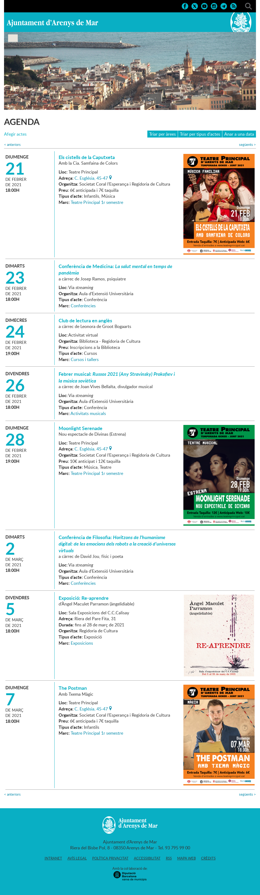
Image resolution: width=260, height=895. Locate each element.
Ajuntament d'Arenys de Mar (52, 23)
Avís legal (77, 858)
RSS (169, 858)
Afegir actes (15, 134)
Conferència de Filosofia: (117, 544)
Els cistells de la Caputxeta (87, 157)
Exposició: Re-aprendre (84, 597)
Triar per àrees (162, 134)
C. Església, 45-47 (91, 177)
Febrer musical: (117, 377)
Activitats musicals (88, 413)
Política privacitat (110, 858)
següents (247, 144)
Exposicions (82, 643)
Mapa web (186, 858)
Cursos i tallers (85, 359)
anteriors (12, 144)
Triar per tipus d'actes (200, 134)
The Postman (73, 687)
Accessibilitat (147, 858)
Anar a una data (239, 134)
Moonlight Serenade (80, 428)
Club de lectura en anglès (85, 320)
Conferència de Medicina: (115, 269)
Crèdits (208, 858)
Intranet (53, 858)
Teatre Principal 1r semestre (97, 202)
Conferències (83, 306)
